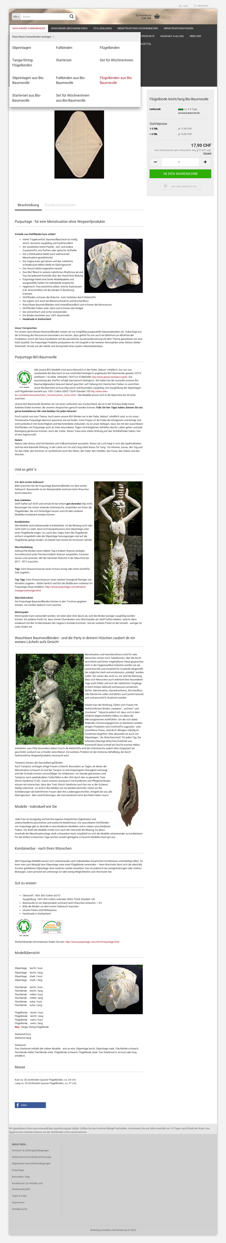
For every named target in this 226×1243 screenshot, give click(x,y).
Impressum (18, 1210)
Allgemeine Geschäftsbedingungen (31, 1171)
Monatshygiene (40, 28)
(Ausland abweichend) (189, 121)
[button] (155, 170)
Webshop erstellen (100, 1237)
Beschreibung (28, 213)
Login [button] (183, 5)
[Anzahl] (180, 170)
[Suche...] (16, 16)
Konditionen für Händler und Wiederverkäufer (27, 1194)
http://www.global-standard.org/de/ (109, 384)
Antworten (101, 28)
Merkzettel (201, 5)
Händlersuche (19, 1216)
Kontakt (120, 28)
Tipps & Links (19, 1203)
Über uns (18, 28)
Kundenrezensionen (60, 213)
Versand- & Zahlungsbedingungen (30, 1158)
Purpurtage (18, 1177)
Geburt (83, 28)
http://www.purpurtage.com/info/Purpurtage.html (92, 949)
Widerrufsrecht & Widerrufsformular (31, 1164)
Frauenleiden (64, 28)
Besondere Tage (21, 1184)
